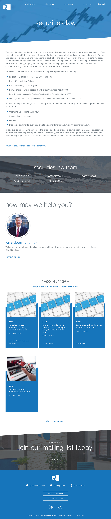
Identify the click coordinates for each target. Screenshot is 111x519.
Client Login (101, 4)
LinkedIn (51, 507)
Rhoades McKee (7, 7)
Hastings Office (59, 486)
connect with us (13, 257)
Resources (68, 4)
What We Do (30, 4)
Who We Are (49, 4)
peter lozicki (55, 176)
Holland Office (79, 486)
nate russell (89, 176)
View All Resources (54, 421)
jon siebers (55, 181)
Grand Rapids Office (37, 486)
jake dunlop (22, 176)
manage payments (55, 493)
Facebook (60, 507)
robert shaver (22, 181)
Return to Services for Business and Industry (26, 146)
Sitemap (69, 515)
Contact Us (87, 4)
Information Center (55, 498)
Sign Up (55, 459)
